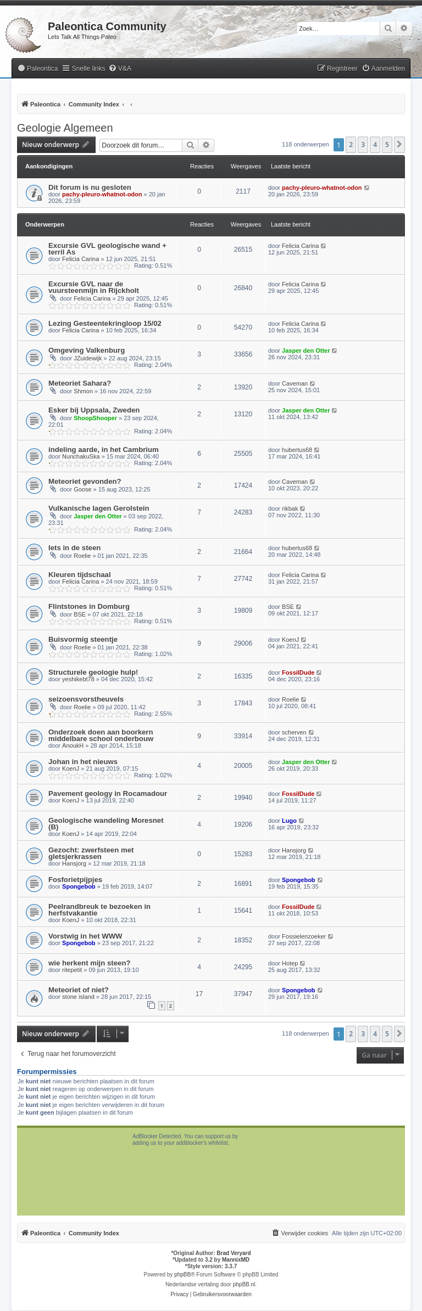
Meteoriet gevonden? (84, 481)
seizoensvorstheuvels (86, 699)
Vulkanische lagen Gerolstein (98, 508)
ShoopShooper (95, 418)
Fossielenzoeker (304, 936)
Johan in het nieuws (83, 762)
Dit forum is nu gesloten (89, 187)
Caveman (295, 383)
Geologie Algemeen (65, 128)
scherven (294, 732)
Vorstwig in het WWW (85, 936)
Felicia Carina (80, 259)
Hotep (290, 963)
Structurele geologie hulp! (93, 672)
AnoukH (73, 745)
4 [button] (375, 144)
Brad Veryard (233, 1253)
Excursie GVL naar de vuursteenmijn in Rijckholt (93, 287)
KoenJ (290, 639)
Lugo (289, 820)
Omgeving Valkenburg (86, 350)
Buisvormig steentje (83, 639)
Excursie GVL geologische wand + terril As (107, 248)
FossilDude (298, 672)
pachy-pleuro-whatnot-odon (102, 194)
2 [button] (351, 144)
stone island (78, 996)
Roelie (82, 555)
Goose (82, 489)
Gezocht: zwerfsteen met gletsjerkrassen (91, 853)
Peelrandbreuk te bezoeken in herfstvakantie (99, 909)
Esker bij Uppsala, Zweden (94, 410)
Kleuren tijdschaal (79, 574)
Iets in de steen (74, 548)
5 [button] (387, 144)
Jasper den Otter (306, 350)
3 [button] (363, 144)
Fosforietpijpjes (75, 879)
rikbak (290, 508)
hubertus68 (297, 450)
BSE (80, 614)
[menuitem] (37, 68)
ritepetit (72, 970)
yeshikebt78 (78, 679)
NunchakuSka (81, 456)
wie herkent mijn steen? (89, 963)
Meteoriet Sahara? (79, 383)
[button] (399, 145)
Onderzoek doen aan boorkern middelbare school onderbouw (100, 735)
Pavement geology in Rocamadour (107, 793)
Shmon (83, 391)
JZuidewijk (88, 358)
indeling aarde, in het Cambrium (103, 449)
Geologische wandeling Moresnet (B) (106, 823)
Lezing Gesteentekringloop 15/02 (105, 323)
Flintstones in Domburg (89, 606)
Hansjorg (74, 863)
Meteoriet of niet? (78, 990)
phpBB (182, 1275)
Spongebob (79, 886)
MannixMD (235, 1260)
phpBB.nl (244, 1284)
